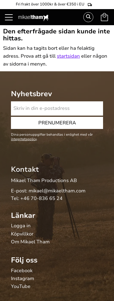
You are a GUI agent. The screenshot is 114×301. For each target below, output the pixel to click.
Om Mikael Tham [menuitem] (30, 242)
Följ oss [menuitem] (24, 260)
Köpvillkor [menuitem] (22, 234)
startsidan (68, 56)
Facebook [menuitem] (22, 271)
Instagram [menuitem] (22, 279)
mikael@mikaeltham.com (57, 191)
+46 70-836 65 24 (41, 198)
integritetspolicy (23, 139)
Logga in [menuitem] (21, 226)
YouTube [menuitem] (20, 286)
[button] (12, 24)
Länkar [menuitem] (23, 215)
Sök (88, 17)
